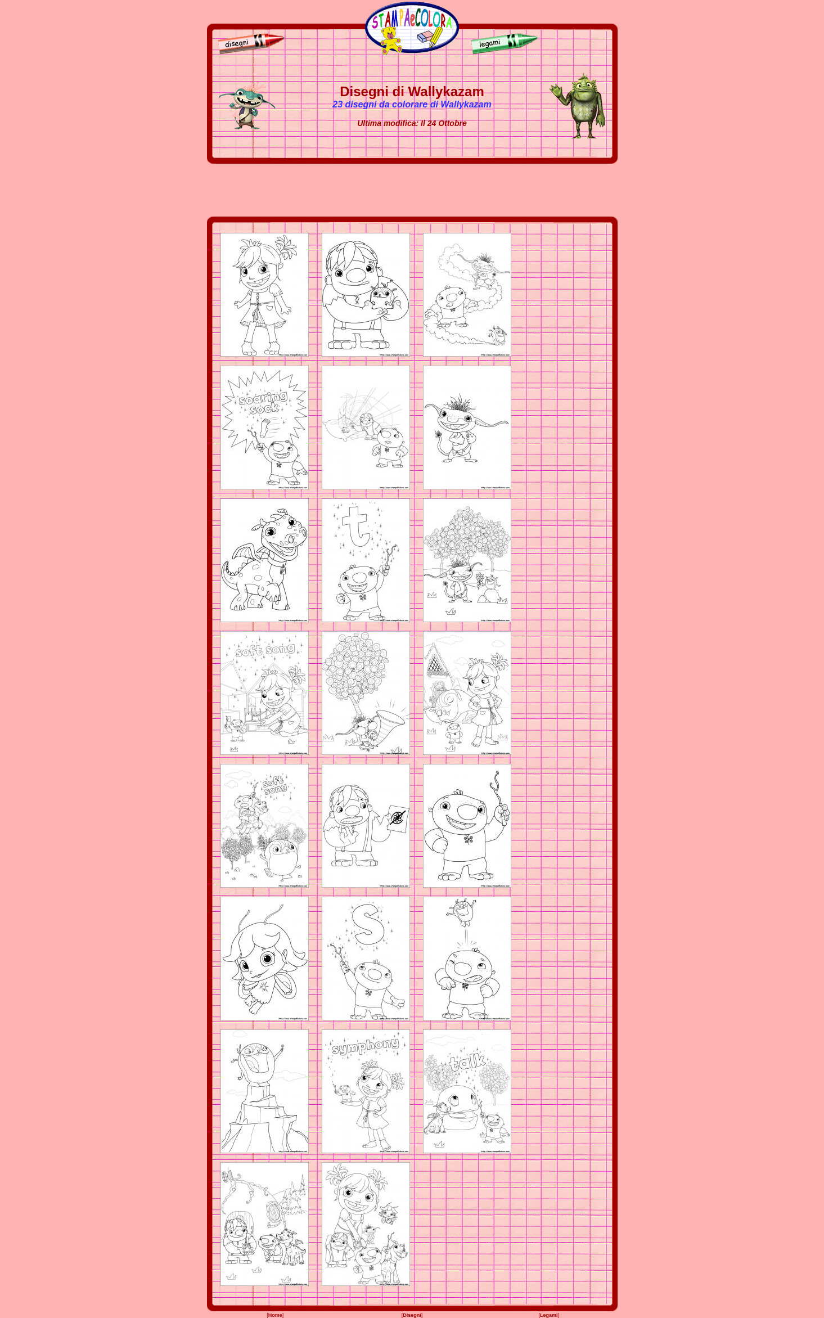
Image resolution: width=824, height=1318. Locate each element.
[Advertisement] (412, 190)
